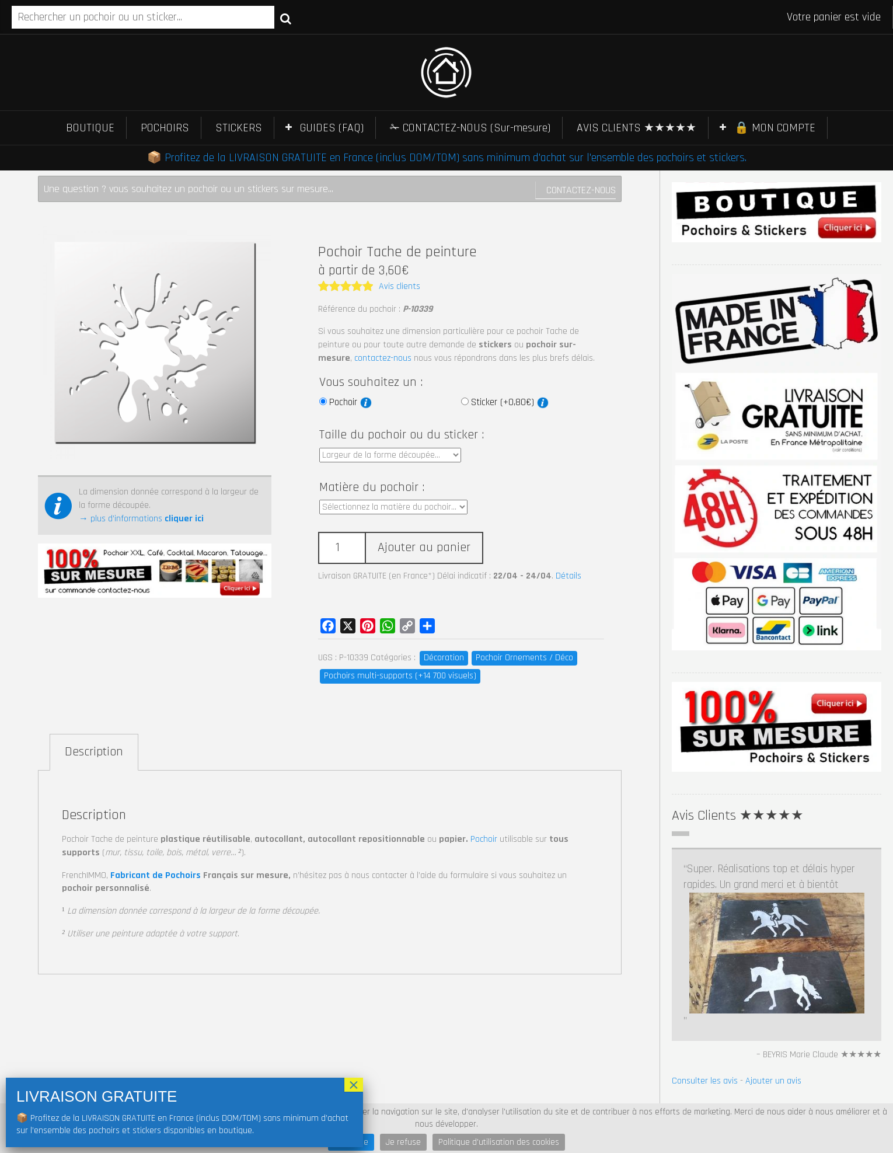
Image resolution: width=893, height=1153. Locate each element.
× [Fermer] (353, 1085)
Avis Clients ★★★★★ (738, 815)
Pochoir (350, 402)
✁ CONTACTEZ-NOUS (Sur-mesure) (470, 127)
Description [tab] (94, 752)
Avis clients (399, 286)
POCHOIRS (165, 127)
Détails (568, 576)
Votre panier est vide (834, 17)
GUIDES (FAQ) (332, 127)
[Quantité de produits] (341, 548)
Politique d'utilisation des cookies (498, 1142)
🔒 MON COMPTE (774, 127)
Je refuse (403, 1142)
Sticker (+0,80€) (510, 402)
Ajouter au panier (424, 547)
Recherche (286, 18)
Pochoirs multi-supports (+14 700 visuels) (400, 676)
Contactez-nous (581, 190)
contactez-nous (382, 358)
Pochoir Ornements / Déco (524, 658)
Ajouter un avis (773, 992)
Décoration (444, 658)
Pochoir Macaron (529, 1086)
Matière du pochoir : (371, 487)
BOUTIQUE (90, 127)
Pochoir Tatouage (438, 1086)
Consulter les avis (705, 992)
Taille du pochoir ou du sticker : (401, 435)
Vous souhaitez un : (371, 382)
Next (872, 1036)
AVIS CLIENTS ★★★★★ (636, 127)
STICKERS (238, 127)
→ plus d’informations (141, 519)
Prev (681, 1036)
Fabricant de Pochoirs (155, 875)
